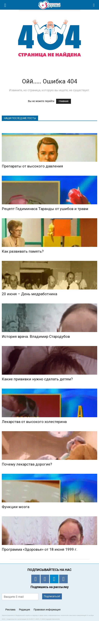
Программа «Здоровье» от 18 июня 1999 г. (39, 549)
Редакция (24, 609)
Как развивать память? (23, 251)
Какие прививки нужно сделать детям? (37, 379)
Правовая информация (47, 609)
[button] (94, 5)
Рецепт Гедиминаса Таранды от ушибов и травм (45, 209)
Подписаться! (52, 596)
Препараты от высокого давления (32, 166)
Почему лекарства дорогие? (27, 464)
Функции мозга (15, 507)
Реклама (10, 609)
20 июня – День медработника (29, 294)
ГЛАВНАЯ (63, 101)
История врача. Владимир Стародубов (36, 336)
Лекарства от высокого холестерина (34, 422)
